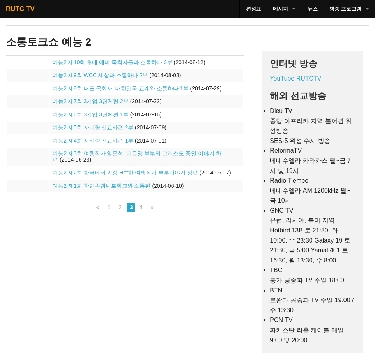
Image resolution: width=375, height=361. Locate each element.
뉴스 (313, 9)
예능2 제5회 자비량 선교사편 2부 (93, 127)
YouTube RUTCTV (295, 78)
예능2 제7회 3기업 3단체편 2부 (91, 101)
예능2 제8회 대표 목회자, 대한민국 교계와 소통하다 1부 (120, 88)
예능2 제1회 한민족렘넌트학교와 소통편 (101, 186)
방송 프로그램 (345, 9)
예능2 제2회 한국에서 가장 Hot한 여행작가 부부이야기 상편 (125, 172)
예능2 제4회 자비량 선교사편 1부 (93, 140)
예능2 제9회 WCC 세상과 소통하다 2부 (100, 75)
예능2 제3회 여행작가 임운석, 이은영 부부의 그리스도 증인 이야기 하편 (137, 156)
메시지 (280, 9)
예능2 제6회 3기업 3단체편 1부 (91, 114)
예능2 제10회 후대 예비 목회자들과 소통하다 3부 (112, 62)
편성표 (253, 9)
